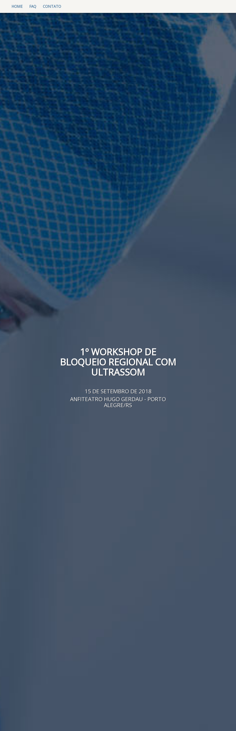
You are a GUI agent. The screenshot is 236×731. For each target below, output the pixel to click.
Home (19, 6)
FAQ (32, 6)
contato (52, 6)
